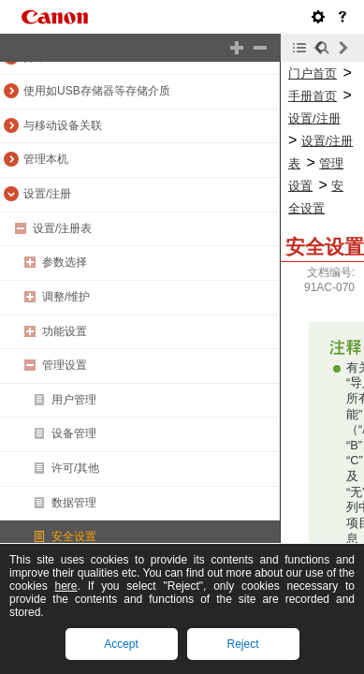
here (66, 586)
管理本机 (45, 159)
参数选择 (64, 262)
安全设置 (73, 536)
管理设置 (64, 365)
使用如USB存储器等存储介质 (96, 90)
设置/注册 (47, 193)
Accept (121, 644)
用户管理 (73, 399)
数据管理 (73, 502)
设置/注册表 (62, 228)
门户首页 (312, 73)
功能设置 (64, 331)
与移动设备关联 (62, 125)
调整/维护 (66, 296)
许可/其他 (75, 468)
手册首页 (312, 96)
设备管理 (73, 433)
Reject (242, 644)
